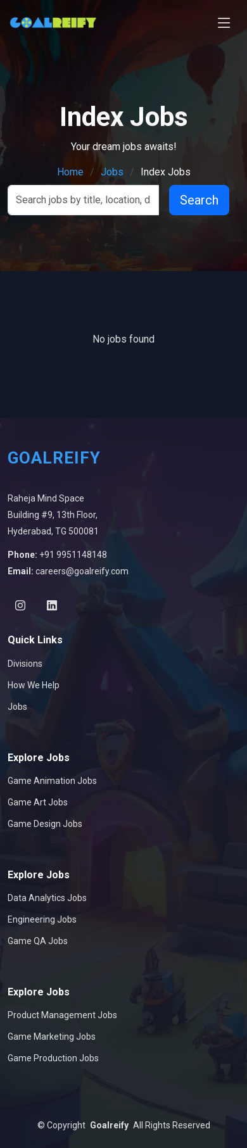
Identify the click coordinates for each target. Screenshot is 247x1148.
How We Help (34, 685)
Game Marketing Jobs (52, 1036)
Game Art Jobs (38, 802)
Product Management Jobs (62, 1015)
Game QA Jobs (38, 941)
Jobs (112, 172)
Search (199, 200)
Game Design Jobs (45, 823)
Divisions (25, 663)
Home (70, 172)
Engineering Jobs (42, 919)
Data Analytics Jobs (47, 897)
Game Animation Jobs (52, 780)
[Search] (83, 200)
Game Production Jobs (53, 1058)
